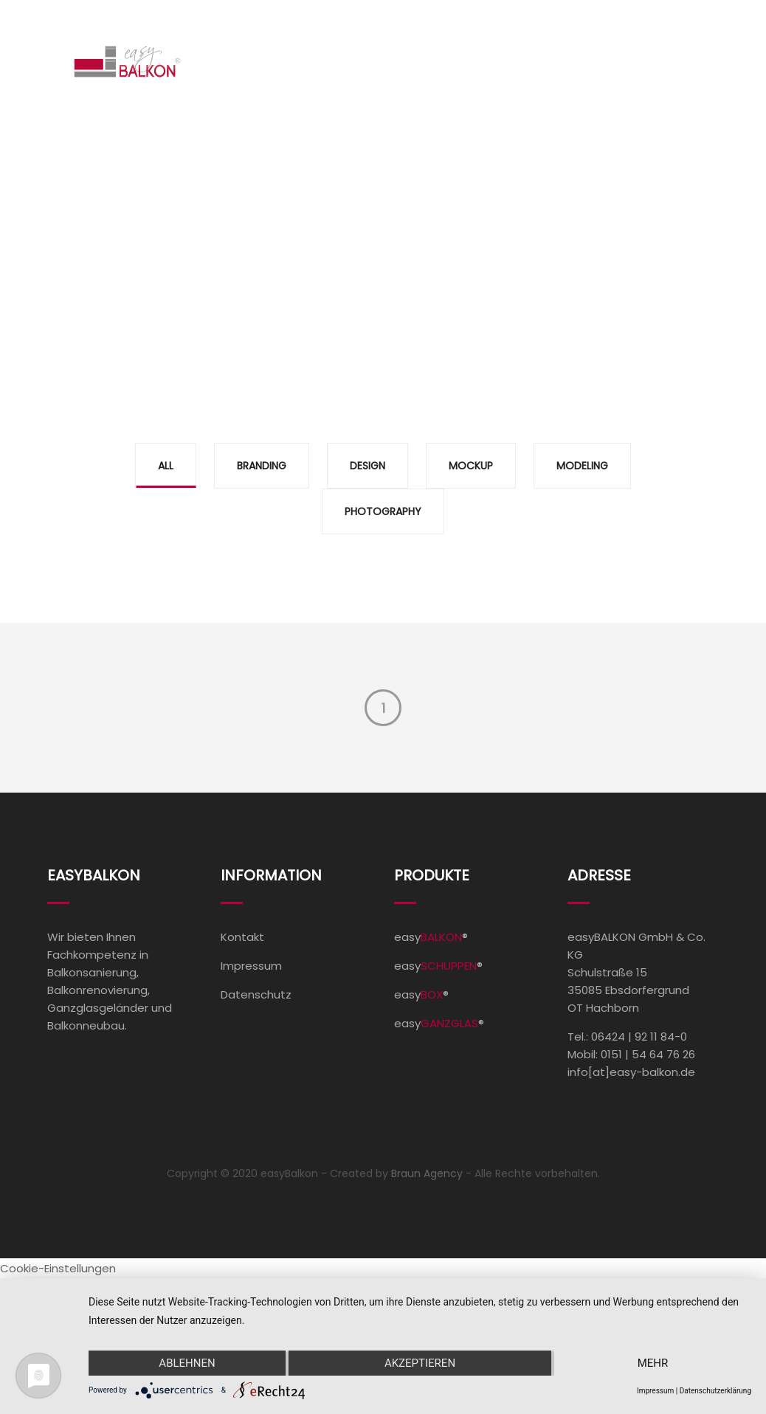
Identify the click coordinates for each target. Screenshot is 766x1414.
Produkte (328, 61)
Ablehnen (187, 1363)
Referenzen (443, 61)
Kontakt (673, 61)
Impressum (251, 965)
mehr (653, 1363)
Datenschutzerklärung (715, 1391)
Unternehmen (554, 61)
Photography (383, 511)
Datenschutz (256, 994)
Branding (261, 465)
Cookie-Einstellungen (58, 1268)
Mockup (471, 465)
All (165, 465)
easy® (431, 937)
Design (367, 465)
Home (240, 61)
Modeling (582, 465)
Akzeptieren (419, 1363)
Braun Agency (427, 1173)
